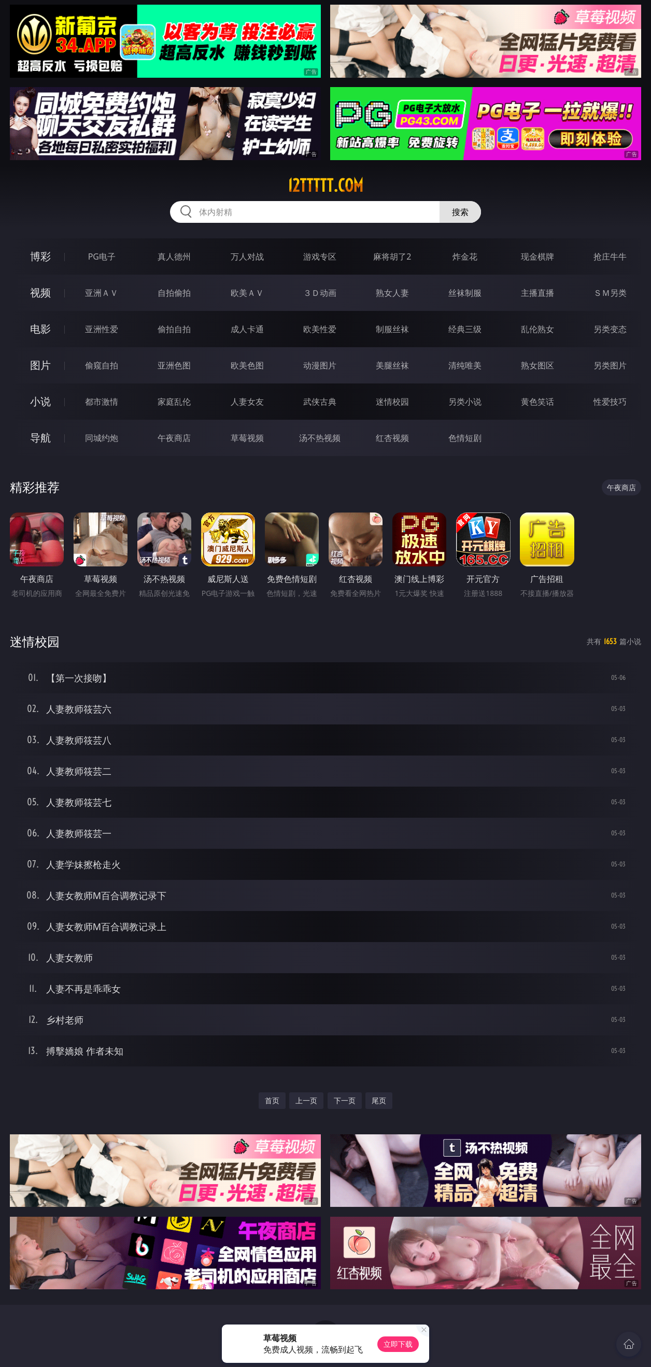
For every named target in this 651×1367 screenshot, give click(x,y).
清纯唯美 (465, 365)
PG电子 (102, 256)
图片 (40, 365)
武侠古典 (319, 401)
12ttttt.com (325, 185)
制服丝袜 (392, 329)
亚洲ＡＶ (101, 292)
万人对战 (247, 256)
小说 (40, 401)
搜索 (460, 212)
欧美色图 (247, 365)
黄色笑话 (537, 401)
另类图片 (610, 365)
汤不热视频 (320, 438)
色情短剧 (465, 438)
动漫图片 (319, 365)
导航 (40, 438)
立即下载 (398, 1344)
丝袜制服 (465, 292)
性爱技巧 (610, 401)
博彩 (40, 256)
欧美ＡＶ (247, 292)
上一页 (306, 1100)
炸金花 (464, 256)
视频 (40, 293)
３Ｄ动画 (319, 292)
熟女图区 (537, 365)
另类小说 (465, 401)
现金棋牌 (537, 256)
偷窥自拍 (101, 365)
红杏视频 (392, 438)
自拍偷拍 (174, 292)
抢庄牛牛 (610, 256)
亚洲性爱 (101, 329)
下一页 (345, 1100)
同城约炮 (101, 438)
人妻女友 (247, 401)
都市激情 (101, 401)
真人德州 (174, 256)
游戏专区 (319, 256)
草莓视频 (247, 438)
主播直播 (537, 292)
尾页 (379, 1100)
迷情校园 (392, 401)
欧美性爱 (319, 329)
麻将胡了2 (392, 256)
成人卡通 (247, 329)
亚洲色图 (174, 365)
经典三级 (465, 329)
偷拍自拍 (174, 329)
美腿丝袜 (392, 365)
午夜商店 (174, 438)
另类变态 (610, 329)
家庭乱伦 (174, 401)
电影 (40, 329)
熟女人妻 (392, 292)
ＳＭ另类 (610, 292)
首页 (272, 1100)
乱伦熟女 (537, 329)
